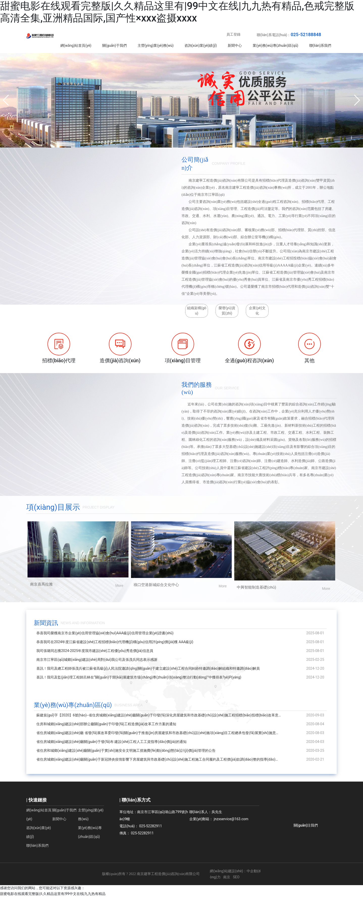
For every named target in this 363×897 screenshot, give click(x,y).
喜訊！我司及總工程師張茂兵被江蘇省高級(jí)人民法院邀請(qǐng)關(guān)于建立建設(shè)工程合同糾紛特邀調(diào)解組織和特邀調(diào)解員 (148, 668)
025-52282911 (150, 826)
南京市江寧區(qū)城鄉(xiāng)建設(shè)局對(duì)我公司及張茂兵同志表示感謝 (96, 660)
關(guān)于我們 (64, 810)
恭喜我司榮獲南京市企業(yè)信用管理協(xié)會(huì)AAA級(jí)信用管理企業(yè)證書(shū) (104, 633)
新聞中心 (59, 819)
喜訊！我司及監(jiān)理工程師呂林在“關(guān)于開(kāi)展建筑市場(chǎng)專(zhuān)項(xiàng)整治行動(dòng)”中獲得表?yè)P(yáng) (138, 677)
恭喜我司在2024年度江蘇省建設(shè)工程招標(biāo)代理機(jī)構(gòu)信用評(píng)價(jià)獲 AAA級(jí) (114, 642)
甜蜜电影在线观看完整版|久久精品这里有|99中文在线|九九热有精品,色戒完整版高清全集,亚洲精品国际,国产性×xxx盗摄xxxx (177, 12)
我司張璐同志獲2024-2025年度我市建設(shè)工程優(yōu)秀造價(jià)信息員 (94, 651)
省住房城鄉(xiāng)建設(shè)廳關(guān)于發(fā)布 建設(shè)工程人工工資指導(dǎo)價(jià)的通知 (111, 742)
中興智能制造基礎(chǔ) (256, 587)
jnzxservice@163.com (231, 819)
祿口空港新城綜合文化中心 (156, 585)
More (119, 586)
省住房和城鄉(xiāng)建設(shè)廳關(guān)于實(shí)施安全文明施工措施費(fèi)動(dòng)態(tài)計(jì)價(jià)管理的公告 (126, 750)
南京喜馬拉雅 (41, 584)
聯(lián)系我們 (37, 845)
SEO (236, 877)
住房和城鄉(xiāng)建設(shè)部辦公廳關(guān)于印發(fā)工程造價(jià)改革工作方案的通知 (106, 724)
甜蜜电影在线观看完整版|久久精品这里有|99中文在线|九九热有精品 (53, 894)
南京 (226, 877)
